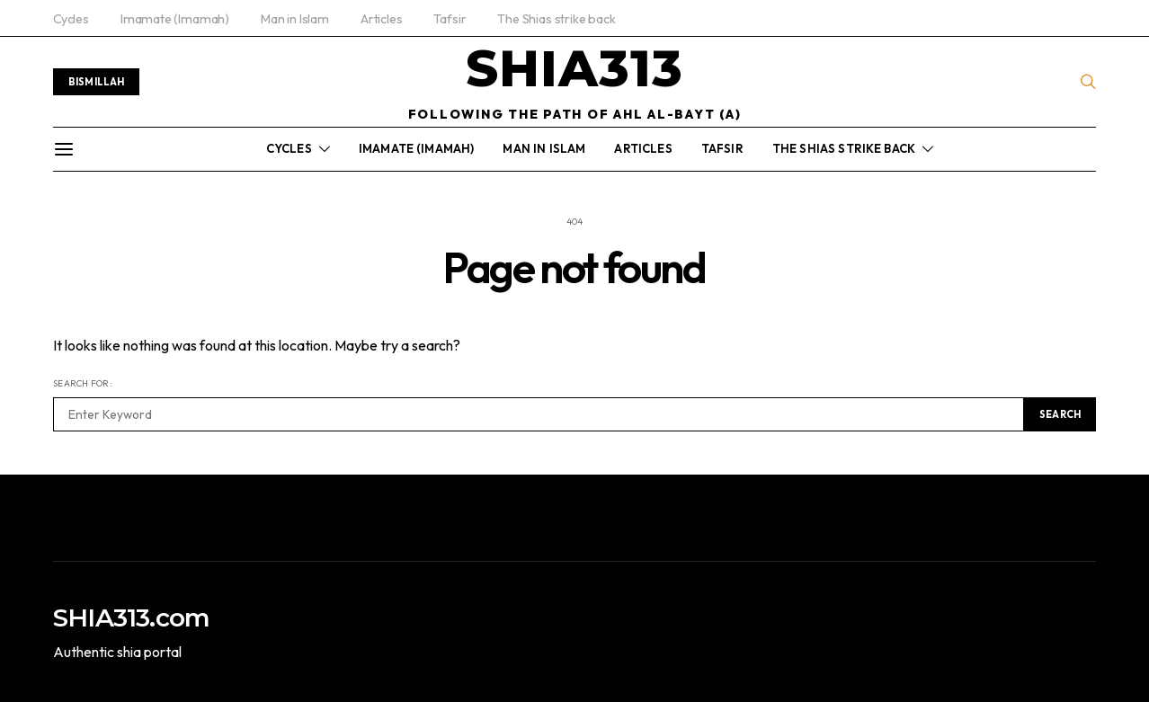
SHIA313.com (131, 617)
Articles (382, 19)
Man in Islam (295, 19)
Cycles (71, 19)
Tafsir (449, 19)
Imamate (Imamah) (174, 19)
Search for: (82, 383)
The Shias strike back (556, 19)
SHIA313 (574, 68)
